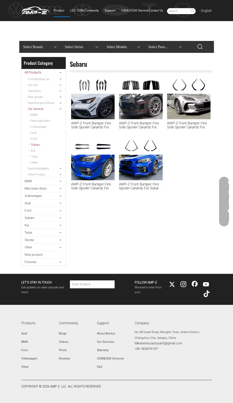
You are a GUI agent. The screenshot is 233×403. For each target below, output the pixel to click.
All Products (33, 72)
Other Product (36, 174)
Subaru (35, 144)
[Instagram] (183, 284)
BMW (34, 114)
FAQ (99, 367)
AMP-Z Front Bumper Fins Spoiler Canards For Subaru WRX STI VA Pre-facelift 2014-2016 (140, 186)
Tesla (34, 156)
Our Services (105, 342)
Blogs (63, 333)
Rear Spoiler (35, 97)
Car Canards (36, 108)
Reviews (64, 358)
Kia (33, 150)
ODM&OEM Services (110, 358)
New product (34, 255)
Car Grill (33, 85)
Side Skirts (34, 91)
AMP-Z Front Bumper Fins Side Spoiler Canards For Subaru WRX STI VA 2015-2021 (91, 186)
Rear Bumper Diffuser (41, 103)
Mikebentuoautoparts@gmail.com (158, 343)
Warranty (103, 350)
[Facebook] (194, 284)
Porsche (30, 262)
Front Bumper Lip (38, 79)
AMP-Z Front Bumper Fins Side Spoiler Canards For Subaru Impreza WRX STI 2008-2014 (139, 125)
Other (34, 162)
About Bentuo (106, 333)
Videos (63, 342)
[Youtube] (206, 284)
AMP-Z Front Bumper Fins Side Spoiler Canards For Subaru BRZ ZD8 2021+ (187, 125)
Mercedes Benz (40, 120)
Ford (34, 138)
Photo (63, 350)
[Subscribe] (103, 284)
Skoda (29, 240)
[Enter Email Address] (80, 284)
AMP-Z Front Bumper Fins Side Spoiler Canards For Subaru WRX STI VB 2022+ (91, 125)
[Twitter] (172, 284)
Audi (34, 132)
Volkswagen (38, 126)
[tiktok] (206, 294)
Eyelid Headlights (38, 168)
